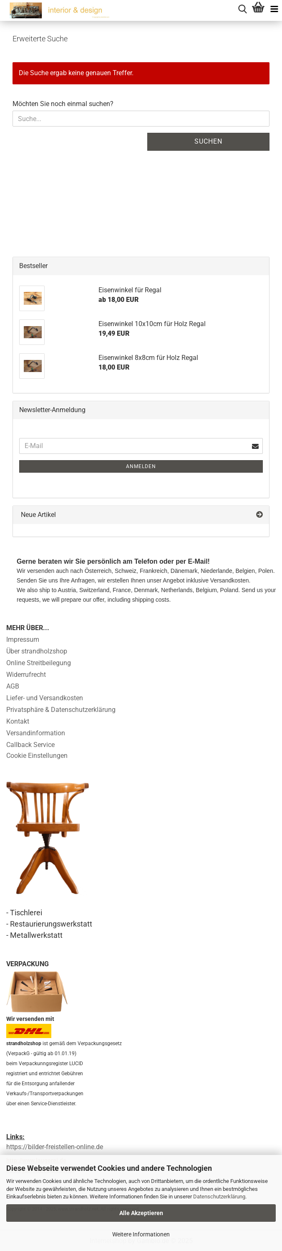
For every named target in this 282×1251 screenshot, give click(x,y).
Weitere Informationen (141, 1234)
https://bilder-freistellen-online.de (54, 1147)
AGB (12, 686)
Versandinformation (35, 733)
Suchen (208, 141)
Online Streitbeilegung (38, 663)
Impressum (22, 639)
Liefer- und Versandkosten (44, 698)
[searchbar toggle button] (242, 8)
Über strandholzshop (36, 651)
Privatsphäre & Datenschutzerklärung (61, 710)
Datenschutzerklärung (219, 1196)
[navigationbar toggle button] (274, 8)
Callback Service (30, 745)
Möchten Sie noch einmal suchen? (63, 104)
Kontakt (17, 721)
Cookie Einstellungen (37, 756)
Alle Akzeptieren (141, 1213)
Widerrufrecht (26, 675)
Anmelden (141, 466)
